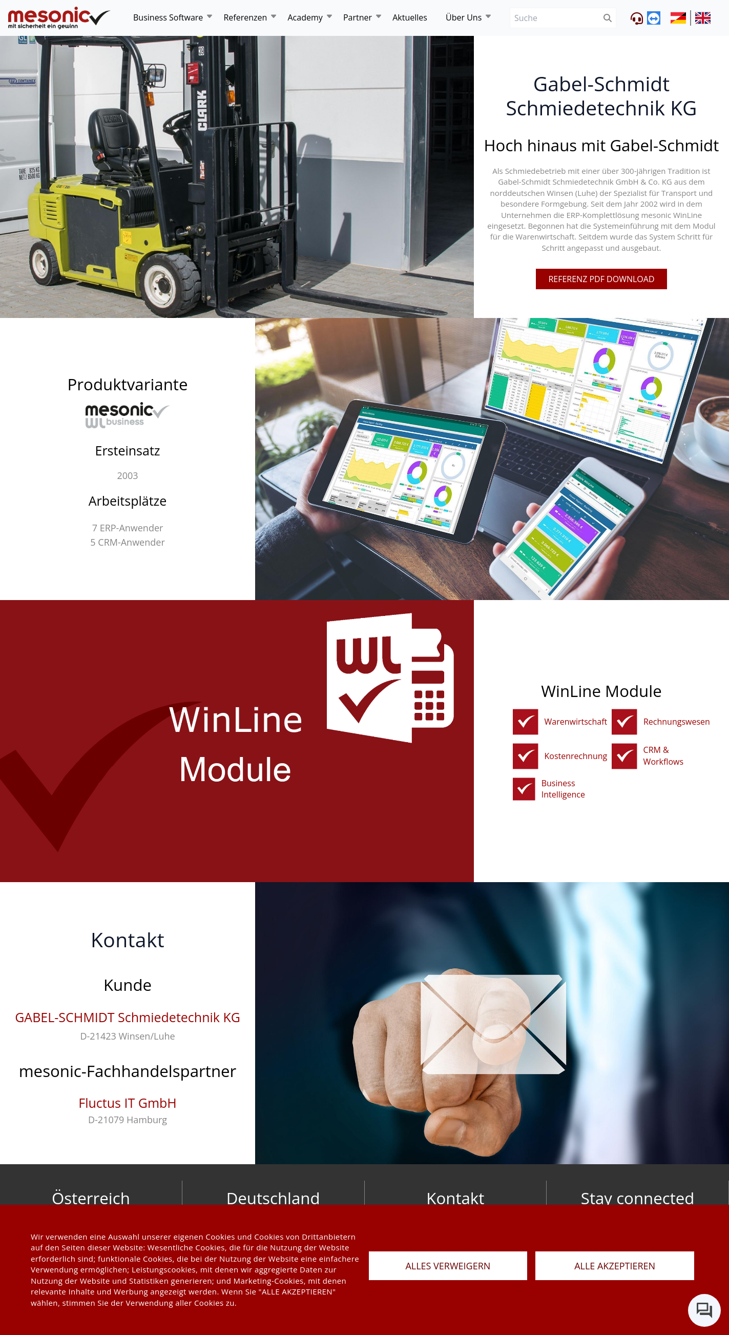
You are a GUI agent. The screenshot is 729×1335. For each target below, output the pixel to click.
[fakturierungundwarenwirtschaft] (525, 722)
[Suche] (554, 18)
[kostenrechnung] (525, 756)
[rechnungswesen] (624, 722)
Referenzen (245, 17)
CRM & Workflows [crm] (663, 755)
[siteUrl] (681, 18)
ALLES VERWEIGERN (447, 1266)
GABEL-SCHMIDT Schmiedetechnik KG (127, 1017)
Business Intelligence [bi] (563, 789)
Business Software (168, 17)
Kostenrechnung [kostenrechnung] (576, 756)
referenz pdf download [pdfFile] (601, 279)
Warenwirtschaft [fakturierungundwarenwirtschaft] (576, 721)
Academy (304, 17)
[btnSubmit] (607, 18)
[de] (59, 18)
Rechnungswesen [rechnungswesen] (676, 721)
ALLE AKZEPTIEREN (614, 1266)
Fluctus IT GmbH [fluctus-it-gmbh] (127, 1102)
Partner (357, 17)
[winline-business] (128, 415)
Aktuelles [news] (409, 17)
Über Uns (464, 17)
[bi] (524, 789)
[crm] (624, 756)
